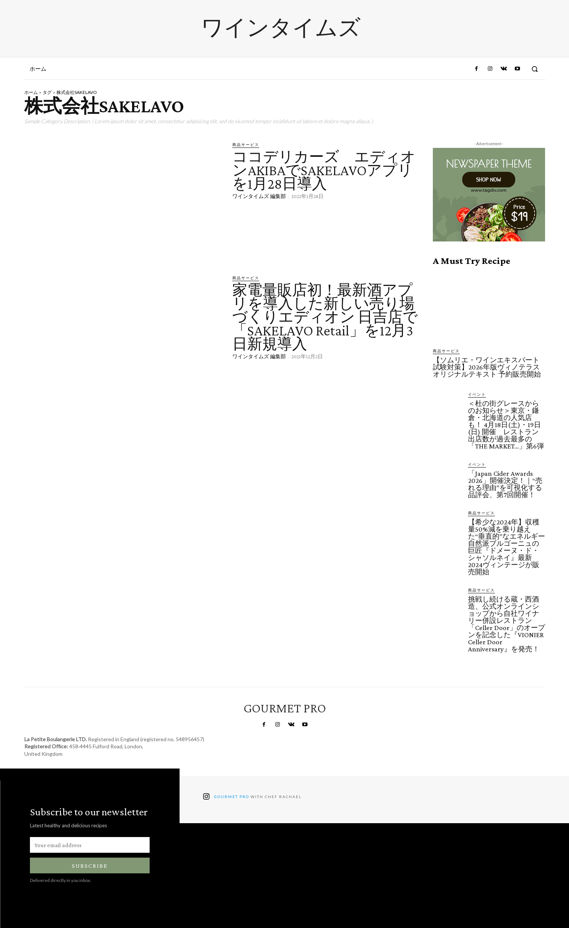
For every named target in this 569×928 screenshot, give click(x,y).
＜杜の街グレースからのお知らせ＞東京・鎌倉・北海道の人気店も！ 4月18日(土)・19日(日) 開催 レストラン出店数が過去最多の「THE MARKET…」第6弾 (506, 424)
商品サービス (245, 144)
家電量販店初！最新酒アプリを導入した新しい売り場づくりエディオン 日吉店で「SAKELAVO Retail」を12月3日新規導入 (325, 317)
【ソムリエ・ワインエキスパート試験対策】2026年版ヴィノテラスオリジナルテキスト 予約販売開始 (487, 367)
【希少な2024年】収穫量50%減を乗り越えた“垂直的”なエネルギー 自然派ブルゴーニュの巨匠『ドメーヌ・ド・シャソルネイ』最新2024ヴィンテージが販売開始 (506, 547)
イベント (477, 394)
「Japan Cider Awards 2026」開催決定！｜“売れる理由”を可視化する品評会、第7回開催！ (505, 484)
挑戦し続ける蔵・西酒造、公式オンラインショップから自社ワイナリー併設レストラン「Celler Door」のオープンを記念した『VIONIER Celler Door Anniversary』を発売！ (506, 624)
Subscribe (90, 865)
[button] (534, 68)
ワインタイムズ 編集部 (259, 196)
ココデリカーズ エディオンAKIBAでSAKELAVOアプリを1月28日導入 (324, 170)
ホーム (31, 92)
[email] (90, 845)
